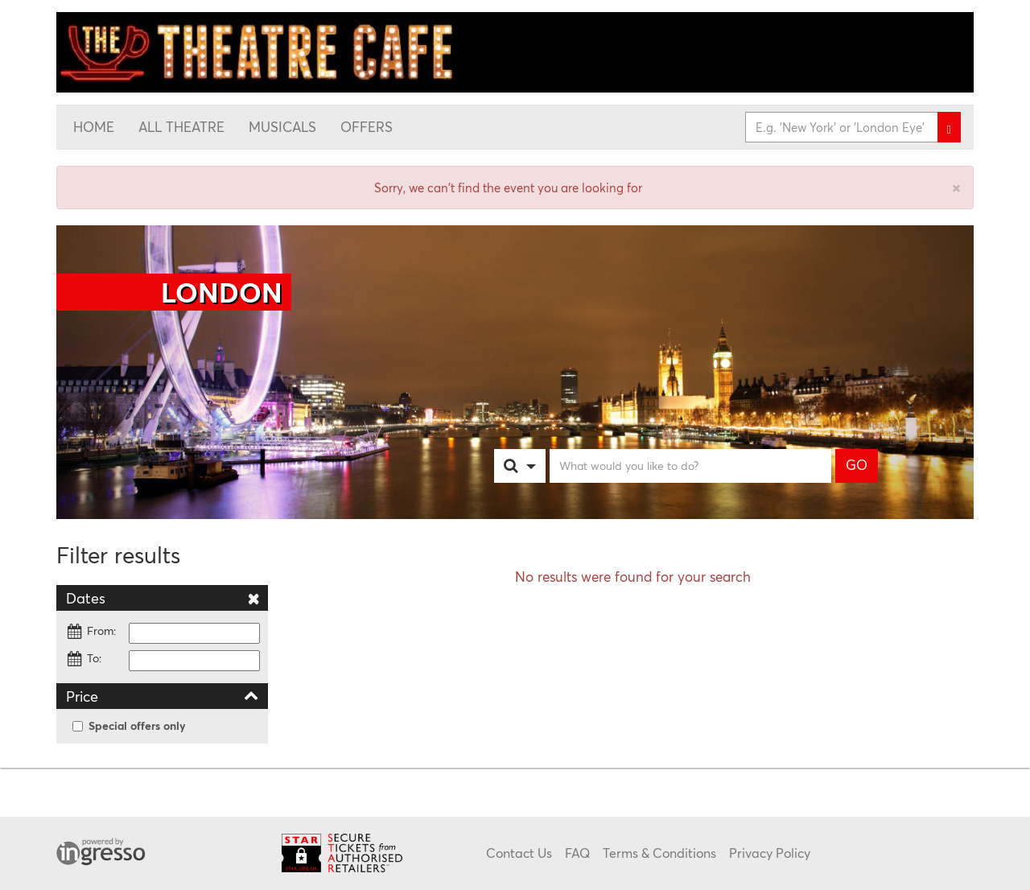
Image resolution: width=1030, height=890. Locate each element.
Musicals (282, 127)
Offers (366, 127)
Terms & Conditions (659, 852)
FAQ (577, 852)
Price (162, 696)
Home (93, 127)
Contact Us (519, 852)
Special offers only (129, 725)
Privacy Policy (769, 852)
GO (856, 465)
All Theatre (181, 127)
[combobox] (536, 466)
